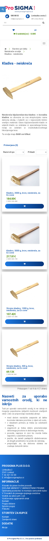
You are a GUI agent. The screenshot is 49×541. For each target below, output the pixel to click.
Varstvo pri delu (19, 49)
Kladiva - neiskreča (14, 54)
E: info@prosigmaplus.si (13, 477)
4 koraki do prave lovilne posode (17, 485)
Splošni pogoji (8, 506)
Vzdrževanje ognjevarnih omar (15, 498)
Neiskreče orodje (13, 51)
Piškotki (5, 509)
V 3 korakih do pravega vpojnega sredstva (21, 493)
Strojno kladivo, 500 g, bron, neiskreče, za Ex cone (19, 367)
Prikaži (31, 152)
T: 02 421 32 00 (9, 475)
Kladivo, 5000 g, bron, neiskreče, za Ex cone (23, 251)
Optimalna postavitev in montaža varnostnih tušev (24, 491)
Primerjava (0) (11, 145)
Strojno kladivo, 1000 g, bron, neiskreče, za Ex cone (20, 309)
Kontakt (5, 501)
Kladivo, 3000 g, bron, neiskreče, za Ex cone (23, 194)
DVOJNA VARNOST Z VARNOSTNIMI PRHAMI (23, 488)
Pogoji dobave (8, 503)
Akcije (4, 527)
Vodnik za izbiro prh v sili (13, 496)
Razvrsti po (9, 152)
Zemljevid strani (9, 519)
